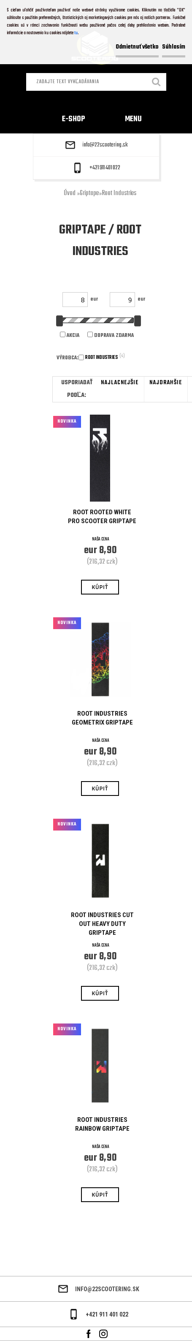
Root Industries (119, 193)
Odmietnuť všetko (137, 47)
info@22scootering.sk (105, 145)
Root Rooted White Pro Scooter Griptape (102, 516)
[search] (156, 82)
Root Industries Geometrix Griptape (102, 718)
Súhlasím (173, 47)
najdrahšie (165, 383)
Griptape (89, 193)
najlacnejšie (119, 383)
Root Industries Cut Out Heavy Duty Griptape (102, 924)
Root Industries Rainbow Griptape (102, 1124)
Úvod (70, 193)
